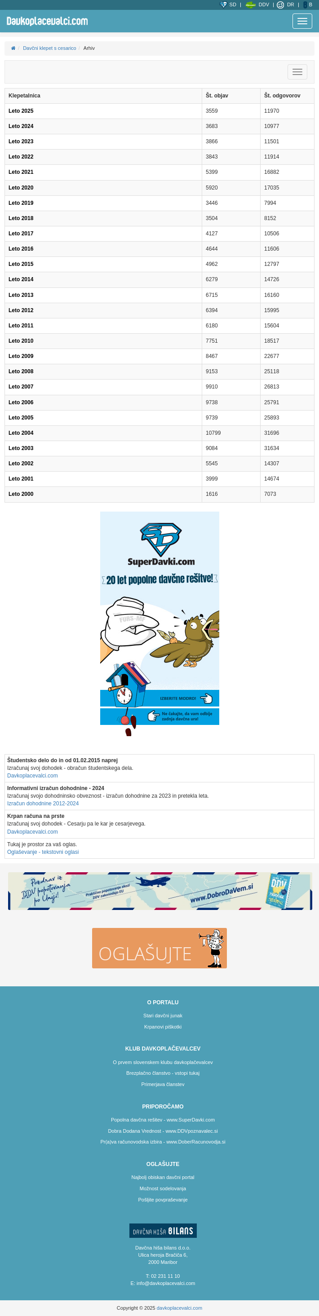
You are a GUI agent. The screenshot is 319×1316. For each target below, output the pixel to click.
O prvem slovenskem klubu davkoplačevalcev (163, 1062)
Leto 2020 (21, 188)
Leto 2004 (21, 433)
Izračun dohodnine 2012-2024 (43, 803)
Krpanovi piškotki (163, 1026)
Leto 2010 (21, 341)
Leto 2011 (21, 325)
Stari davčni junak (162, 1015)
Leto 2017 (21, 233)
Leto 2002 (21, 463)
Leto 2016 (21, 249)
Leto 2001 (21, 479)
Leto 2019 (21, 203)
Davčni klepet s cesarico (49, 48)
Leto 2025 (21, 111)
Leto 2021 (21, 172)
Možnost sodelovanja (163, 1188)
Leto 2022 (21, 157)
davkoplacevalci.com (180, 1308)
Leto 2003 (21, 448)
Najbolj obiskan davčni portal (162, 1177)
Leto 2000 (21, 494)
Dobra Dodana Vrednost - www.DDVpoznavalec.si (162, 1131)
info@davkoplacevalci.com (166, 1283)
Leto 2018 (21, 218)
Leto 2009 (21, 356)
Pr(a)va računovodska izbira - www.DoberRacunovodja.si (162, 1141)
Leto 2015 (21, 264)
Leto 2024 (21, 126)
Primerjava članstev (163, 1084)
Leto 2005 (21, 418)
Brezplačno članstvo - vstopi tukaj (162, 1073)
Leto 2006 (21, 402)
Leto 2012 (21, 310)
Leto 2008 (21, 371)
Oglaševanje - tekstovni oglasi (43, 852)
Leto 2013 (21, 295)
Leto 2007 (21, 387)
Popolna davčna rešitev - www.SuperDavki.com (163, 1119)
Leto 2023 (21, 141)
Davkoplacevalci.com (32, 776)
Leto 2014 (21, 279)
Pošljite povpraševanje (162, 1199)
